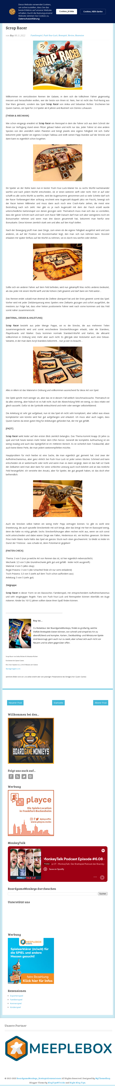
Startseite (58, 702)
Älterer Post (101, 702)
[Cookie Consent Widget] (57, 11)
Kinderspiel (15, 1007)
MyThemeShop (102, 1078)
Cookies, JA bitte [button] (66, 11)
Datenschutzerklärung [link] (28, 18)
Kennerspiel (16, 1003)
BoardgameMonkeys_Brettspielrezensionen (39, 1078)
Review (71, 35)
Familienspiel (36, 35)
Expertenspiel (16, 995)
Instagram (30, 776)
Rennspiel (63, 35)
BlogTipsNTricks (56, 1082)
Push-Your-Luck (50, 35)
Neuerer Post (15, 702)
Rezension (79, 35)
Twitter (24, 776)
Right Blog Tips (77, 1082)
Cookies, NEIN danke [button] (93, 11)
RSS (17, 776)
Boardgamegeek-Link (13, 669)
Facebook (11, 776)
